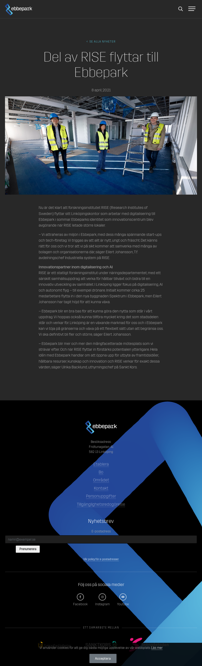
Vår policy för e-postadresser (101, 559)
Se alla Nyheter (101, 41)
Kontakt (101, 488)
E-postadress (101, 531)
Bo (101, 472)
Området (101, 479)
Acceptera (103, 658)
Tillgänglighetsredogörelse (101, 504)
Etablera (101, 464)
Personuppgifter (101, 496)
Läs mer (157, 648)
